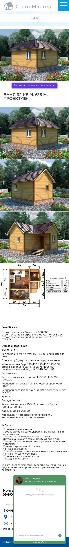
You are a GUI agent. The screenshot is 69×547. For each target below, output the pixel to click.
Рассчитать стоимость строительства (34, 85)
